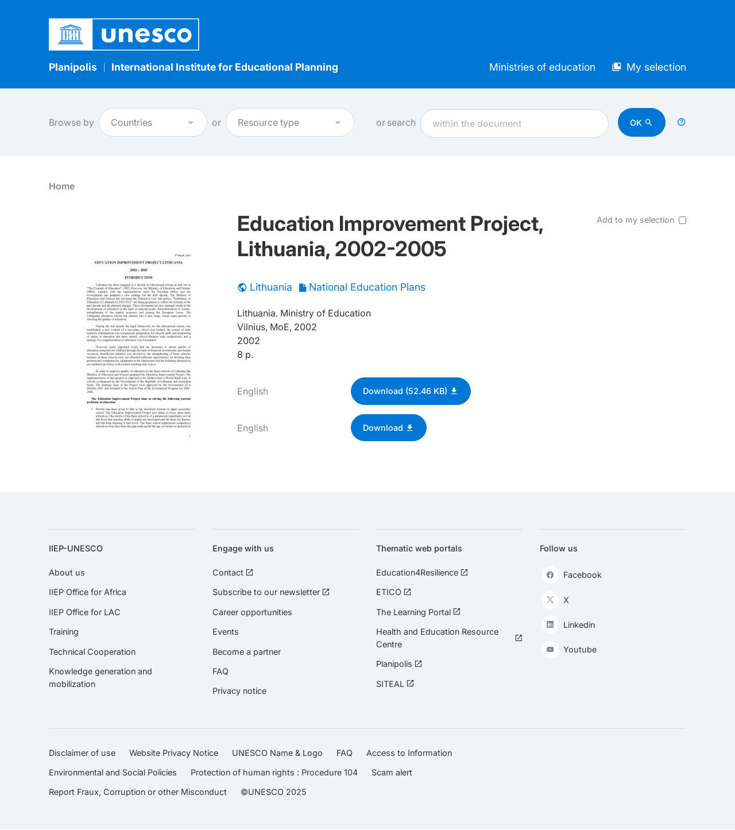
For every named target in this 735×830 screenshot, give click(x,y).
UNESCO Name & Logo (277, 753)
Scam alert (392, 772)
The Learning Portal (418, 612)
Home (62, 186)
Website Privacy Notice (173, 753)
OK (636, 123)
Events (225, 631)
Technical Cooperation (92, 652)
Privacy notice (239, 691)
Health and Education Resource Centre (449, 638)
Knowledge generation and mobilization (100, 677)
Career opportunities (252, 612)
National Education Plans (367, 287)
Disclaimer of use (82, 753)
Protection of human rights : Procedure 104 (274, 772)
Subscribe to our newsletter (271, 592)
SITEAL (395, 684)
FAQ (220, 671)
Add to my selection (635, 220)
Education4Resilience (422, 572)
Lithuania (271, 287)
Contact (232, 572)
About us (67, 572)
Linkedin (568, 624)
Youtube (569, 649)
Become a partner (246, 652)
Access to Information (409, 753)
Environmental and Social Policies (113, 772)
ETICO (393, 592)
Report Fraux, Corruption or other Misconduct (138, 792)
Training (64, 631)
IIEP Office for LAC (85, 612)
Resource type (290, 122)
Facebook (571, 575)
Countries (153, 122)
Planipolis (73, 67)
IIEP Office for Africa (87, 592)
